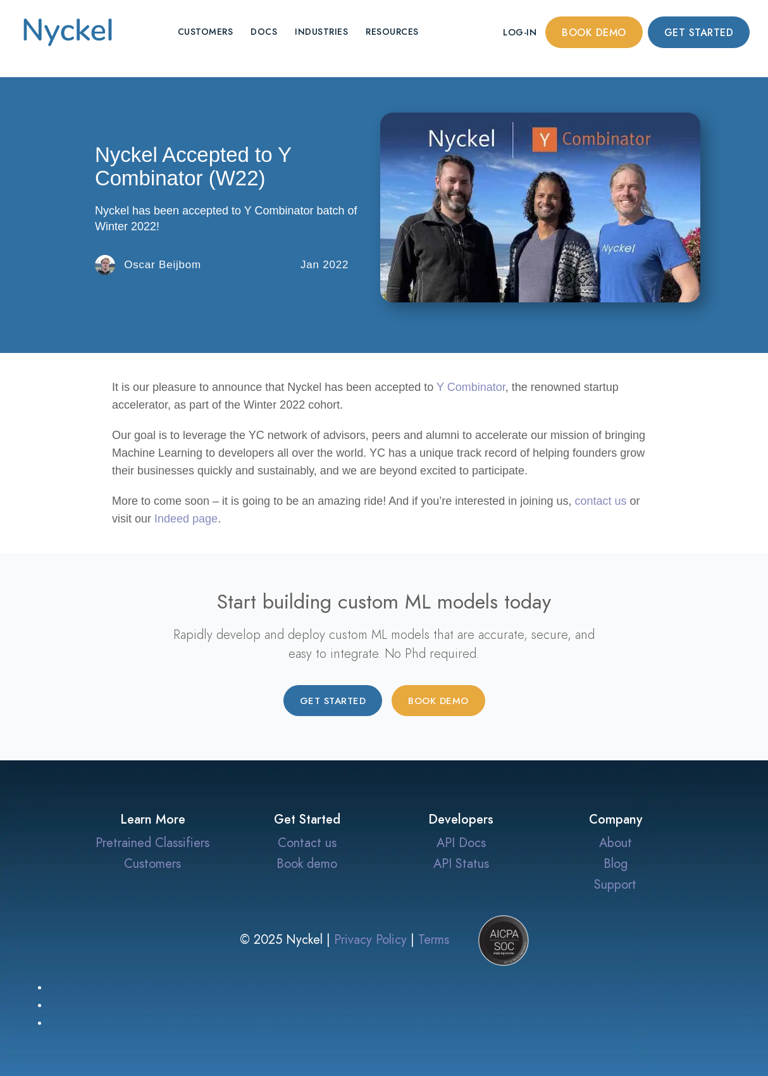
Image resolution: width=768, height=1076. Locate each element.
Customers (205, 32)
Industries (321, 32)
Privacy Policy (370, 939)
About (615, 842)
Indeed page (186, 518)
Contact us (307, 842)
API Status (461, 863)
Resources (392, 32)
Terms (433, 939)
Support (615, 884)
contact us (600, 501)
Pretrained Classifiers (152, 842)
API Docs (461, 842)
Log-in (519, 32)
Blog (616, 863)
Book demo (594, 33)
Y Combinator (471, 387)
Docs (264, 32)
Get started (699, 33)
